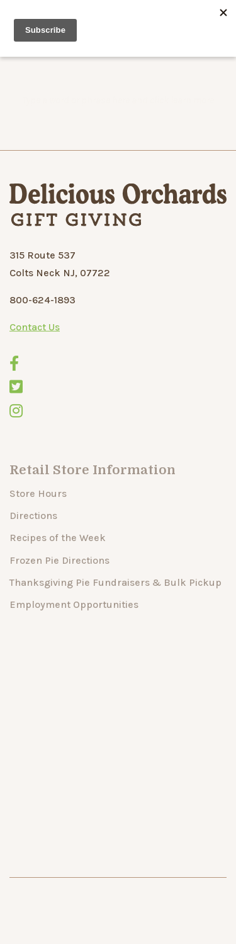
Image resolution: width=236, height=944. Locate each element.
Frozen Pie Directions (59, 575)
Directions (33, 531)
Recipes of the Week (57, 553)
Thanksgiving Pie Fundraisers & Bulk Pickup (115, 598)
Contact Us (34, 331)
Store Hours (38, 509)
